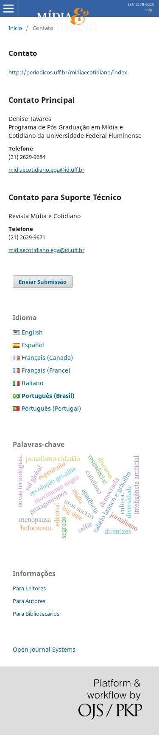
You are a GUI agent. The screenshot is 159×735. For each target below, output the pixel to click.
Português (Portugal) (51, 408)
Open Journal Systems (44, 649)
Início (15, 28)
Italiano (32, 383)
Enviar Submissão (43, 281)
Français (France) (46, 370)
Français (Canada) (47, 358)
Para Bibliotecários (36, 613)
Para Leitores (29, 588)
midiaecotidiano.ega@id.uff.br (46, 169)
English (32, 332)
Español (33, 345)
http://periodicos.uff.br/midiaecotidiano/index (67, 72)
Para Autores (29, 601)
